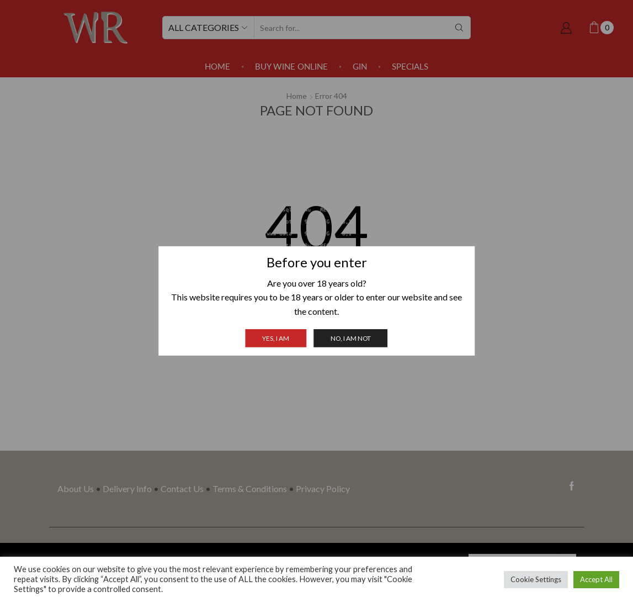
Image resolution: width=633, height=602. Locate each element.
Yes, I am (275, 338)
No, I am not (351, 338)
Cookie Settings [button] (535, 579)
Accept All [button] (596, 579)
